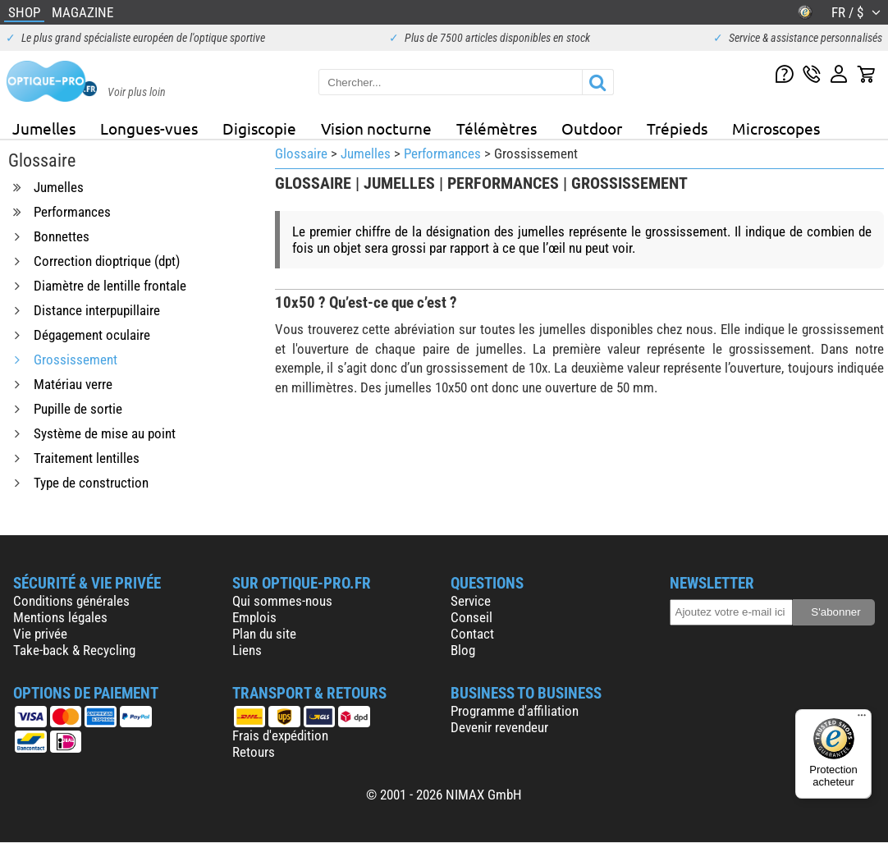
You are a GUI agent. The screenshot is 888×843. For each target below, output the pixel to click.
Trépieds (677, 128)
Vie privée (40, 633)
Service (471, 601)
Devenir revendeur (499, 727)
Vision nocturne (376, 128)
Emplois (254, 617)
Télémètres (496, 128)
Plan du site (264, 633)
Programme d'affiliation (515, 711)
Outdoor (591, 128)
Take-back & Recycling (74, 650)
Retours (253, 752)
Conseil (471, 617)
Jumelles (44, 128)
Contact (472, 633)
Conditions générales (71, 601)
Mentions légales (60, 617)
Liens (247, 650)
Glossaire (301, 153)
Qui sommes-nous (282, 601)
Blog (463, 650)
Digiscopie (259, 128)
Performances (442, 153)
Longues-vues (149, 128)
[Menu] (862, 719)
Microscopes (776, 128)
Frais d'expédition (280, 735)
